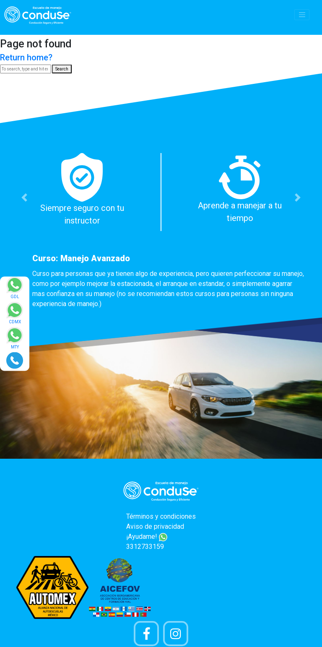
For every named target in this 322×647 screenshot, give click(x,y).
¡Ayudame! (146, 536)
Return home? (26, 57)
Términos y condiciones (161, 516)
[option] (161, 233)
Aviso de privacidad (155, 526)
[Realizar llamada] (14, 360)
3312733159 (145, 547)
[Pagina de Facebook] (146, 633)
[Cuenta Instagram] (175, 633)
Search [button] (61, 69)
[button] (24, 197)
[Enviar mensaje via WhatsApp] (14, 290)
